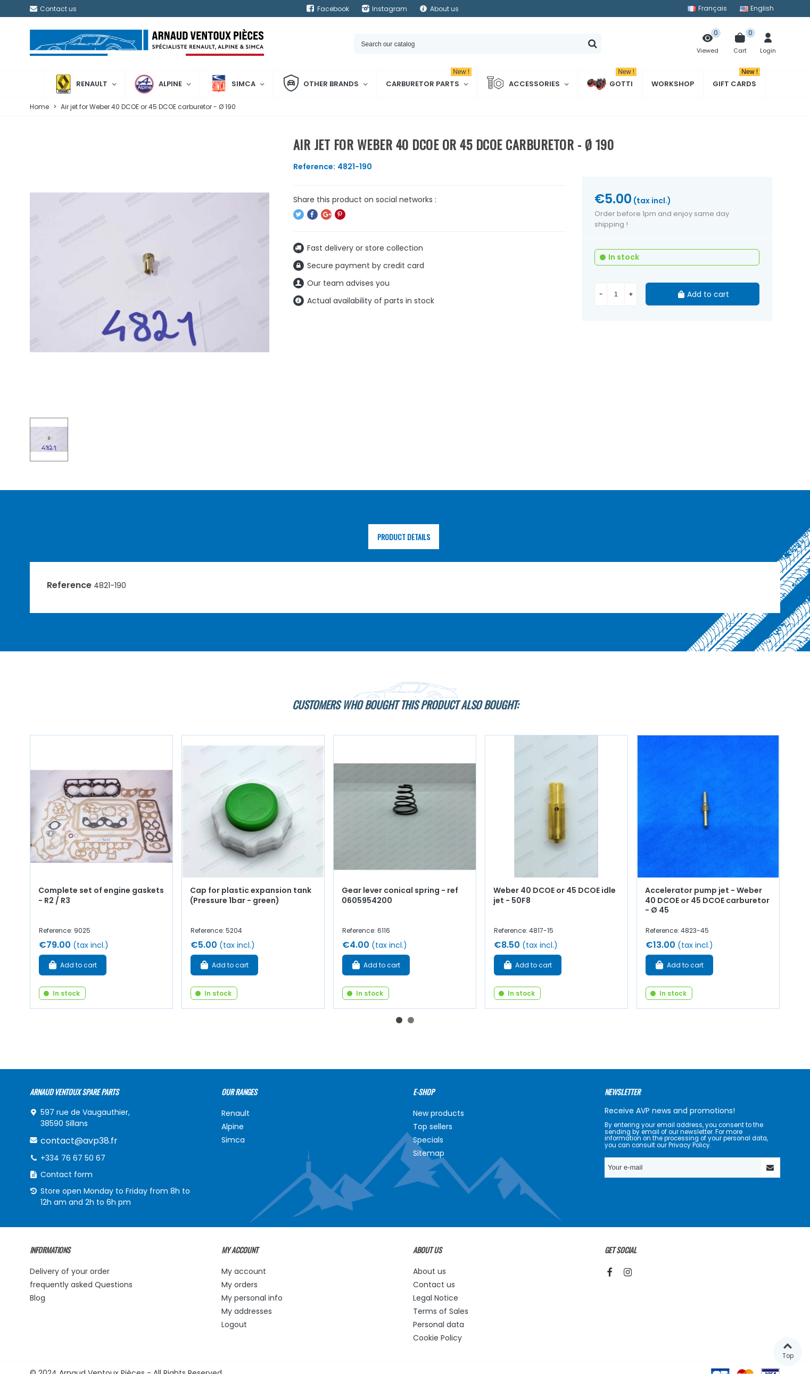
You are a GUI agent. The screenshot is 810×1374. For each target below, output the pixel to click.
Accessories (523, 84)
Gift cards (736, 80)
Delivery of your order (70, 1271)
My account (243, 1271)
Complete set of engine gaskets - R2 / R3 (101, 895)
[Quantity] (616, 294)
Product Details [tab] (403, 536)
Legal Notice (435, 1298)
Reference (69, 585)
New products (438, 1113)
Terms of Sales (440, 1311)
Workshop (672, 84)
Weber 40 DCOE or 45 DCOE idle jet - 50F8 (554, 895)
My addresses (246, 1311)
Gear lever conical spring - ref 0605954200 (400, 895)
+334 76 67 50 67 (72, 1158)
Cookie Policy (437, 1337)
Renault (81, 84)
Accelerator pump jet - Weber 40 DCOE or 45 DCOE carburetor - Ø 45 (707, 900)
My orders (239, 1284)
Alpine (158, 84)
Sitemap (428, 1153)
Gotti (612, 84)
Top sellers (432, 1126)
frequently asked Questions (81, 1284)
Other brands (321, 84)
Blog (37, 1298)
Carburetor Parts (429, 80)
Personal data (438, 1324)
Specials (428, 1140)
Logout (234, 1324)
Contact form (66, 1174)
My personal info (252, 1298)
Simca (232, 84)
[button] (399, 1020)
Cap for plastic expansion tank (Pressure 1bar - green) (250, 895)
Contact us (434, 1284)
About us (429, 1271)
